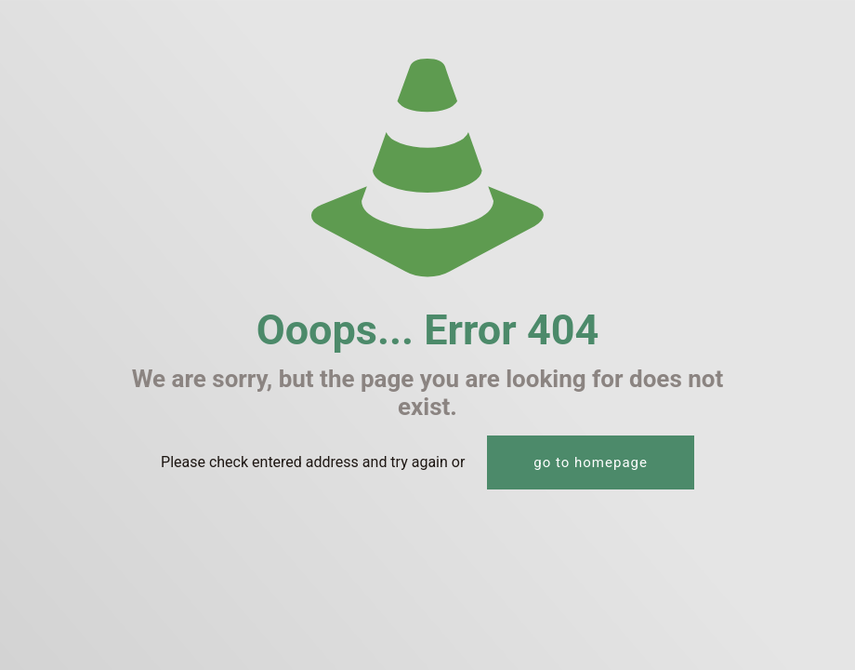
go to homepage (590, 462)
